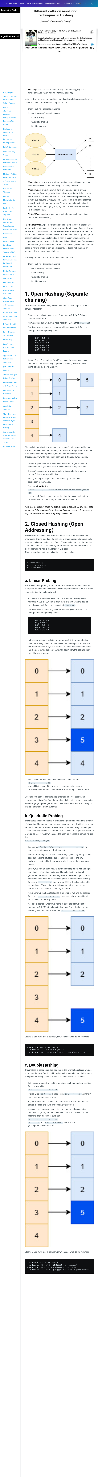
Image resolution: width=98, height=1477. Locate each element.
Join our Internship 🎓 (72, 3)
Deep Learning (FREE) (53, 3)
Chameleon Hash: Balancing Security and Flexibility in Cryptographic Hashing (9, 421)
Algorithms (44, 21)
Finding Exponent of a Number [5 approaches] (9, 274)
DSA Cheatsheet (11, 3)
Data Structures (56, 21)
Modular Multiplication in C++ (9, 200)
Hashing (67, 21)
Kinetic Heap (7, 340)
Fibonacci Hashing (9, 447)
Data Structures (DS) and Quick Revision (8, 347)
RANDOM (87, 3)
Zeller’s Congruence (10, 147)
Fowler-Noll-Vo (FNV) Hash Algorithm (8, 211)
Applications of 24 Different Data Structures (9, 359)
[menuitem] (11, 3)
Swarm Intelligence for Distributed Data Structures (10, 316)
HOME (22, 3)
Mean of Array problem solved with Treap (8, 290)
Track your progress (34, 3)
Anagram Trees (8, 282)
